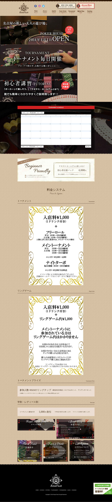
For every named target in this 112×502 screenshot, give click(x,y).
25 (60, 138)
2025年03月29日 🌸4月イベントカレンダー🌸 (71, 429)
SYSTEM (48, 490)
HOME (37, 490)
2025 (23, 112)
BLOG (69, 490)
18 (60, 131)
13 (80, 123)
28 (90, 138)
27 (80, 138)
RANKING (74, 490)
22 (30, 138)
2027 (42, 112)
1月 (28, 112)
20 (80, 131)
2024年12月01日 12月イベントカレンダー (70, 431)
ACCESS (42, 490)
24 (50, 138)
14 (90, 123)
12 (70, 123)
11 (60, 123)
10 (50, 123)
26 (70, 138)
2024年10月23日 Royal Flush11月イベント (70, 432)
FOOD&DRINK (63, 490)
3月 (38, 112)
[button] (88, 147)
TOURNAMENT (54, 490)
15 (30, 131)
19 (70, 131)
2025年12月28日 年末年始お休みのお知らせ (70, 427)
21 (90, 131)
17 (50, 131)
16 (40, 131)
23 (40, 138)
